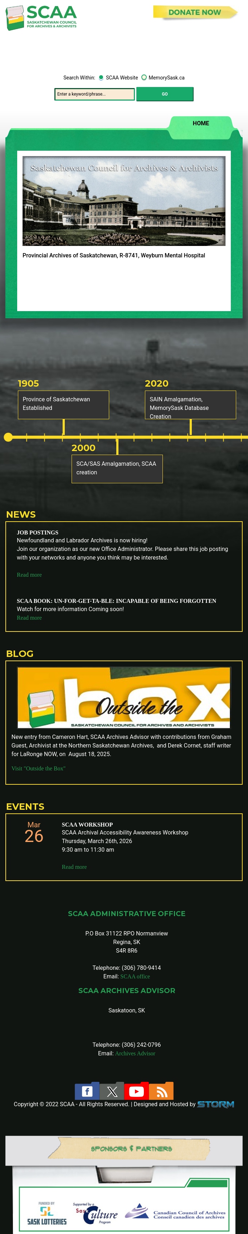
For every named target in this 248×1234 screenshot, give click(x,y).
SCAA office (135, 976)
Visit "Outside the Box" (38, 768)
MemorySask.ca (167, 78)
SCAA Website (122, 78)
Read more (29, 575)
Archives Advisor (135, 1053)
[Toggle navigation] (232, 52)
